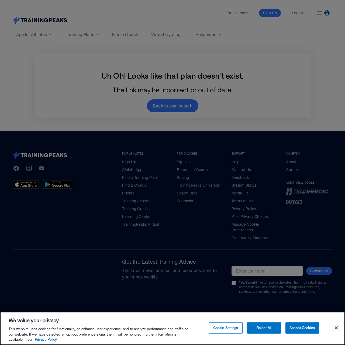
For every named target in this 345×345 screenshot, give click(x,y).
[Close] (336, 328)
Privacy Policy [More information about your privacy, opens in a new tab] (46, 339)
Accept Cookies (302, 328)
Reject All (263, 328)
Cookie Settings (225, 328)
